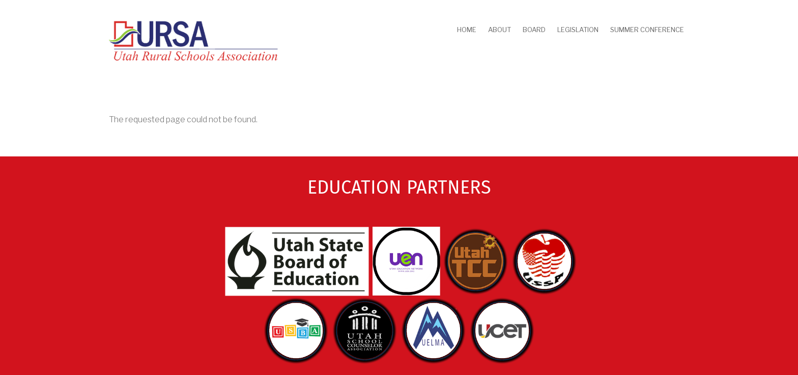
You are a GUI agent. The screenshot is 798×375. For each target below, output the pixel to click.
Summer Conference (647, 29)
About (499, 29)
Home (466, 29)
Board (534, 29)
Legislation (577, 29)
